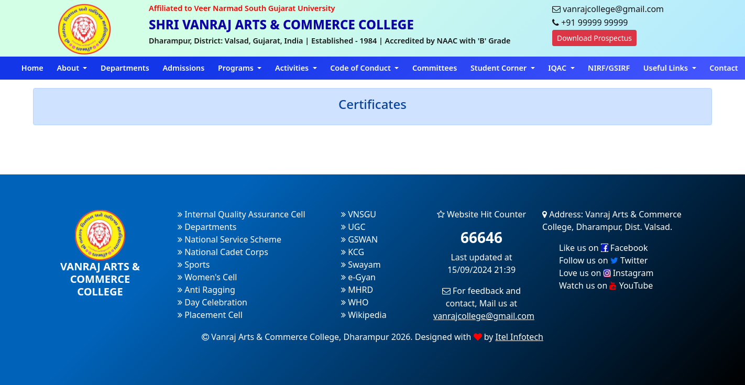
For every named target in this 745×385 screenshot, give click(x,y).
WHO (354, 302)
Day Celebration (212, 302)
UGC (353, 227)
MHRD (357, 289)
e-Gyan (358, 277)
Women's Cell (207, 277)
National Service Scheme (229, 239)
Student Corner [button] (499, 68)
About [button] (69, 68)
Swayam (361, 264)
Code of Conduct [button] (361, 68)
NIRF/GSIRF (609, 68)
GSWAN (359, 239)
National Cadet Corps (223, 252)
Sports (194, 264)
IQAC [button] (558, 68)
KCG (352, 252)
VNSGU (358, 214)
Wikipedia (364, 315)
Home (32, 68)
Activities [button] (293, 68)
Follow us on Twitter (603, 260)
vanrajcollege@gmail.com (483, 316)
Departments (125, 68)
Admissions (183, 68)
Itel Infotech (519, 337)
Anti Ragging (206, 289)
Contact (723, 68)
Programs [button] (237, 68)
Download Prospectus (594, 38)
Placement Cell (210, 315)
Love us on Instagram (606, 273)
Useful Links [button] (666, 68)
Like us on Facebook (603, 248)
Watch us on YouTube (606, 285)
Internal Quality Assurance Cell (241, 214)
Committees (434, 68)
